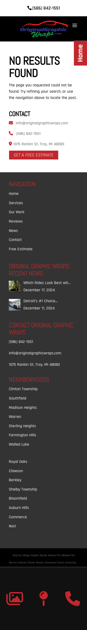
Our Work (16, 212)
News (13, 230)
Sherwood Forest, (55, 562)
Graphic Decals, (39, 555)
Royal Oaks (18, 461)
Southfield (17, 398)
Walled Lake (19, 444)
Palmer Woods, (36, 562)
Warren (15, 416)
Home (14, 193)
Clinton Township (23, 389)
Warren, (13, 562)
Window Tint (68, 555)
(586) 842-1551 (28, 133)
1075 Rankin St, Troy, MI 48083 (38, 144)
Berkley (15, 480)
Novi (12, 526)
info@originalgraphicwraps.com (42, 123)
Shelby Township (23, 489)
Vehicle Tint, (54, 555)
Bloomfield (18, 498)
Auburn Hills (19, 507)
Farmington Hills (22, 435)
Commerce (18, 517)
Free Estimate (20, 249)
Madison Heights (23, 407)
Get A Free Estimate (34, 155)
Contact (15, 239)
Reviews (16, 221)
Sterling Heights (22, 426)
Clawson (16, 471)
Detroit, (22, 562)
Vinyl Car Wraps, (22, 555)
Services (16, 203)
